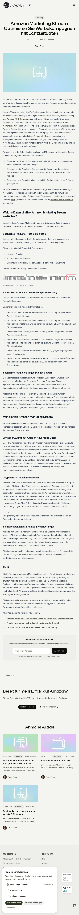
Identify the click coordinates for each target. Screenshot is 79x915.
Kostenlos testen (27, 707)
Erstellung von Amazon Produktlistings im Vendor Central (33, 623)
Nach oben (9, 675)
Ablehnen (11, 908)
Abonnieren (59, 651)
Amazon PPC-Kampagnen (19, 119)
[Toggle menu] (74, 5)
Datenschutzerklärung (12, 863)
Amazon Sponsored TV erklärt (55, 760)
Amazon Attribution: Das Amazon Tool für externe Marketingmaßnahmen (40, 618)
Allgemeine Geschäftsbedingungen (17, 859)
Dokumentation (24, 600)
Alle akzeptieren (14, 903)
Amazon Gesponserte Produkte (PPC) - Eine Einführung (32, 627)
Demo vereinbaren (49, 707)
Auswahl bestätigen (33, 903)
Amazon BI (39, 136)
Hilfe (43, 859)
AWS (13, 199)
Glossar (44, 863)
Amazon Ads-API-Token (61, 199)
